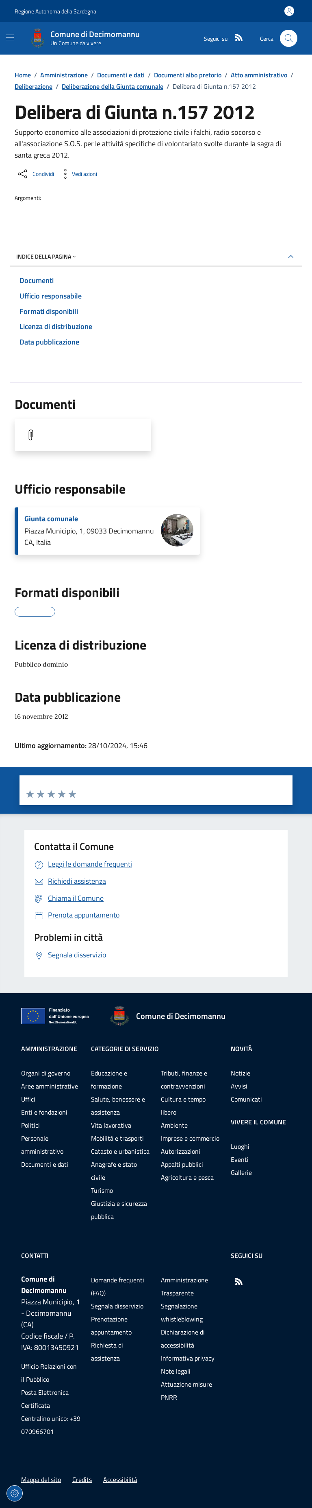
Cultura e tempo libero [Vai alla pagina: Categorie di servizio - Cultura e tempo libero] (183, 1105)
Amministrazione (64, 75)
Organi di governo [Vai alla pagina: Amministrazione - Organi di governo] (45, 1073)
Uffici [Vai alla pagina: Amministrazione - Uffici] (28, 1099)
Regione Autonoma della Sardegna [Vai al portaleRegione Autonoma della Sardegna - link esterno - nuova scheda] (55, 11)
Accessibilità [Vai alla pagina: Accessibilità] (120, 1479)
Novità (241, 1049)
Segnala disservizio (117, 1306)
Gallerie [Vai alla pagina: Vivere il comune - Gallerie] (241, 1172)
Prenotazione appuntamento (111, 1325)
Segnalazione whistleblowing (182, 1312)
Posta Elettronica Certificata (45, 1398)
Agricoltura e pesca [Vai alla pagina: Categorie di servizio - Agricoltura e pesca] (187, 1177)
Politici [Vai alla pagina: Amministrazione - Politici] (30, 1125)
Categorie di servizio (125, 1049)
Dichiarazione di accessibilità (183, 1338)
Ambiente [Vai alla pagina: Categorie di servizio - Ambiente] (174, 1125)
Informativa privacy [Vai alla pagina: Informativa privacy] (187, 1358)
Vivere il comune (258, 1122)
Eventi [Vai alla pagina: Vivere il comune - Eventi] (240, 1159)
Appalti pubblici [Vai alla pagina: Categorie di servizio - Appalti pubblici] (182, 1164)
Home (23, 75)
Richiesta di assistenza (107, 1351)
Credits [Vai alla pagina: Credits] (82, 1479)
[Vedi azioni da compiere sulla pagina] (78, 173)
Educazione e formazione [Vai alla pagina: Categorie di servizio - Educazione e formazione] (109, 1079)
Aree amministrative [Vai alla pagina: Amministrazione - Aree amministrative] (49, 1086)
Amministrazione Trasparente (184, 1286)
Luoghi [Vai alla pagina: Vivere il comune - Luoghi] (240, 1146)
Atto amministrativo (259, 75)
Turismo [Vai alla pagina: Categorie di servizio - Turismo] (102, 1190)
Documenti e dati (121, 75)
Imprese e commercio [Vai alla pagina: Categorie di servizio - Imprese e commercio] (190, 1138)
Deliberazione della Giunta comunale (112, 86)
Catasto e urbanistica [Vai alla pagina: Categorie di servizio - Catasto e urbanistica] (120, 1151)
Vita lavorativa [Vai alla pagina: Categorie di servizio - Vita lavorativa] (111, 1125)
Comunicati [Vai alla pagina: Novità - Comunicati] (246, 1099)
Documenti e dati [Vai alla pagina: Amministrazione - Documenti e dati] (44, 1164)
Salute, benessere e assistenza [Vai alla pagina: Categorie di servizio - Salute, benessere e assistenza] (118, 1105)
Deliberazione (33, 86)
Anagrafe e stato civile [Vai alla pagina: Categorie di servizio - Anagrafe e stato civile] (114, 1170)
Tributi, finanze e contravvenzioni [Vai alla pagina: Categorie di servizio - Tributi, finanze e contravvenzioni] (184, 1079)
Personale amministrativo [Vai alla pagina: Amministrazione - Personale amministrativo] (42, 1144)
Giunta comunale (51, 519)
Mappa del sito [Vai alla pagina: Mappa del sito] (41, 1479)
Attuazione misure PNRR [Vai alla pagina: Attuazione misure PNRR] (186, 1390)
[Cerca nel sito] (288, 38)
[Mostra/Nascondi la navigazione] (10, 37)
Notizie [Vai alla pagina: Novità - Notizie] (240, 1073)
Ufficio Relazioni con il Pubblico (49, 1372)
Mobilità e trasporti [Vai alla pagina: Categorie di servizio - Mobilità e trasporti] (117, 1138)
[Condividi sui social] (35, 173)
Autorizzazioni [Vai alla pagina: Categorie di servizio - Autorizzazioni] (180, 1151)
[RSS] (236, 38)
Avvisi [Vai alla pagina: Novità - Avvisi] (239, 1086)
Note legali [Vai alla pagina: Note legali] (176, 1371)
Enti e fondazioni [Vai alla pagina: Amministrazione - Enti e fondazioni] (44, 1112)
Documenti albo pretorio (187, 75)
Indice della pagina (47, 256)
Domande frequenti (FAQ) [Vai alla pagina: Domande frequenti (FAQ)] (117, 1286)
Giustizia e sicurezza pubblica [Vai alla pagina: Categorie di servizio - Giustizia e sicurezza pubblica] (119, 1209)
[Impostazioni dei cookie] (14, 1493)
